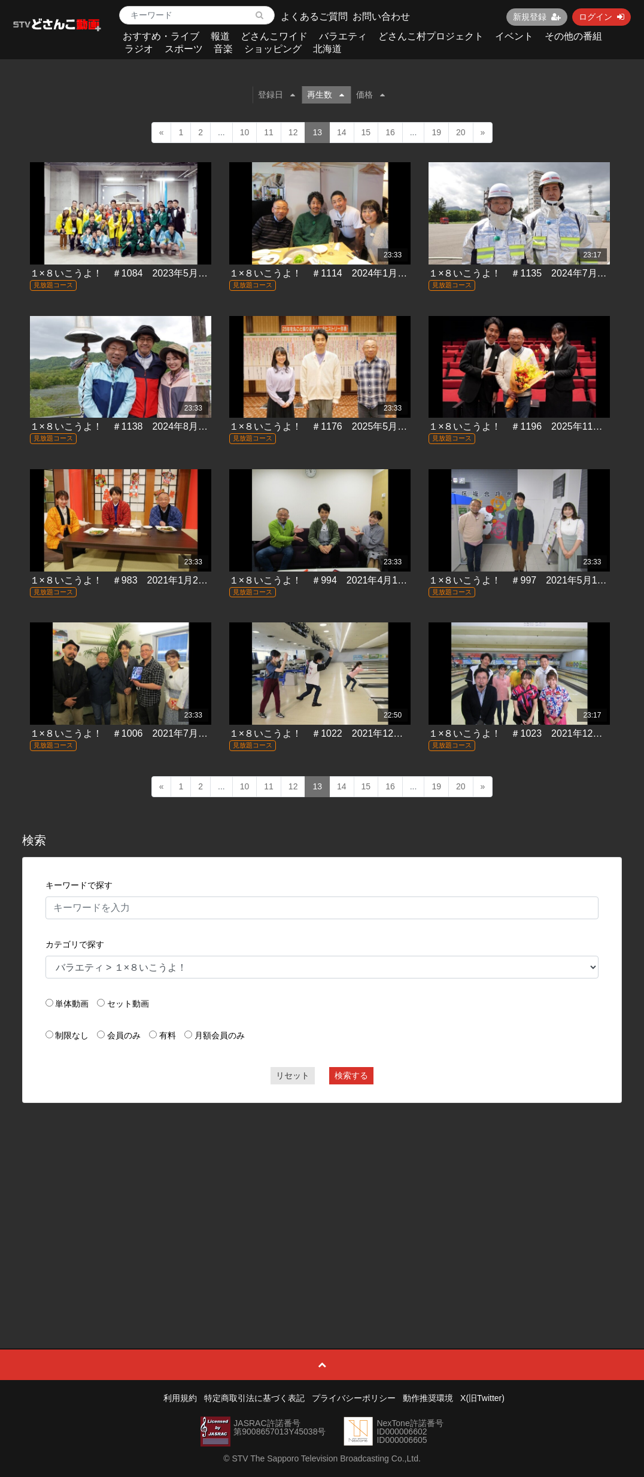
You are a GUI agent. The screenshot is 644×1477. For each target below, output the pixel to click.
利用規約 (180, 1398)
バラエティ (343, 36)
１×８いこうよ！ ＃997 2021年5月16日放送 (530, 580)
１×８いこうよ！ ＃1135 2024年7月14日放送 (532, 273)
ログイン (601, 17)
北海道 (327, 49)
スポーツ (184, 49)
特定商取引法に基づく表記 (254, 1398)
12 (293, 132)
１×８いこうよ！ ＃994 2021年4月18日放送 (330, 580)
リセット (292, 1075)
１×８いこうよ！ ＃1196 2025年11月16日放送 (535, 426)
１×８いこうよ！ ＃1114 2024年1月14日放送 (333, 273)
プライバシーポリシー (354, 1398)
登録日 (276, 94)
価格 (370, 94)
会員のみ (124, 1035)
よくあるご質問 (314, 16)
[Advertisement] (322, 1199)
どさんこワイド (274, 36)
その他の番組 (573, 36)
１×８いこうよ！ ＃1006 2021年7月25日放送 (134, 733)
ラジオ (138, 49)
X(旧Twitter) (482, 1398)
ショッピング (273, 49)
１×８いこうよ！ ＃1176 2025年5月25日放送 (333, 426)
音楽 (223, 49)
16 (390, 132)
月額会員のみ (220, 1035)
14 (342, 132)
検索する (351, 1075)
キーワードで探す (79, 885)
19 (436, 132)
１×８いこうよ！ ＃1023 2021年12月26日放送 (535, 733)
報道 (220, 36)
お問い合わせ (381, 16)
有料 (167, 1035)
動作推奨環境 (428, 1398)
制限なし (72, 1035)
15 (366, 132)
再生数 (325, 94)
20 (461, 132)
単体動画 (72, 1003)
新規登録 (537, 17)
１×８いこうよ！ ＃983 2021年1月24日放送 (131, 580)
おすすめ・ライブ (161, 36)
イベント (514, 36)
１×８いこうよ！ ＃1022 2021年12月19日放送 (335, 733)
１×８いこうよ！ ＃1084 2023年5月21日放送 (134, 273)
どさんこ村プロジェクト (431, 36)
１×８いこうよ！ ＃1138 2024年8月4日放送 (131, 426)
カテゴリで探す (74, 944)
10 (245, 132)
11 (269, 132)
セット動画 (128, 1003)
